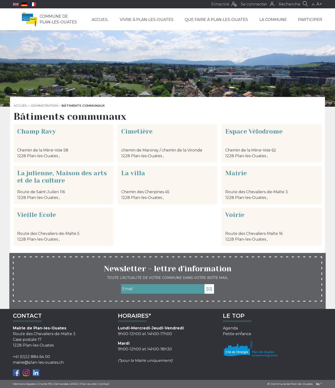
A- (313, 4)
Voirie (234, 214)
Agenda (230, 328)
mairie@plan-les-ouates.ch (38, 362)
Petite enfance (237, 334)
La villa (133, 173)
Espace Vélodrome (254, 131)
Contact (104, 384)
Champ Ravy (36, 131)
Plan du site (88, 384)
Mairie (236, 173)
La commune (273, 19)
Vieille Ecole (36, 214)
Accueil (100, 19)
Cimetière (136, 131)
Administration (44, 105)
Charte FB (44, 384)
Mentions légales (24, 384)
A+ (319, 4)
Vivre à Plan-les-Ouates (146, 19)
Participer (310, 19)
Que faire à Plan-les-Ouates (216, 19)
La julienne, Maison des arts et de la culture (62, 177)
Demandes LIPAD (66, 384)
